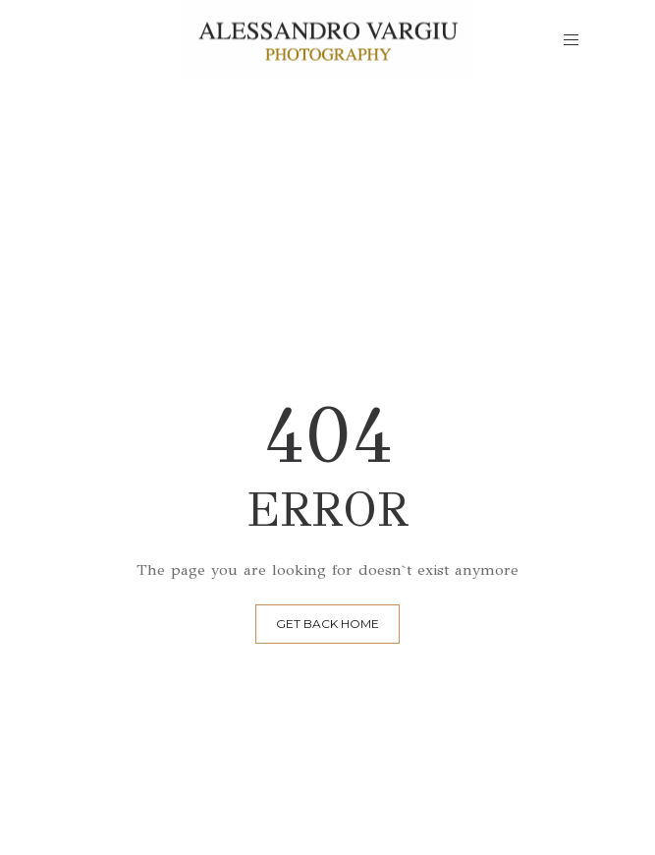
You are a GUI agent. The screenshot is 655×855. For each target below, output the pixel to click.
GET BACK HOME (327, 623)
